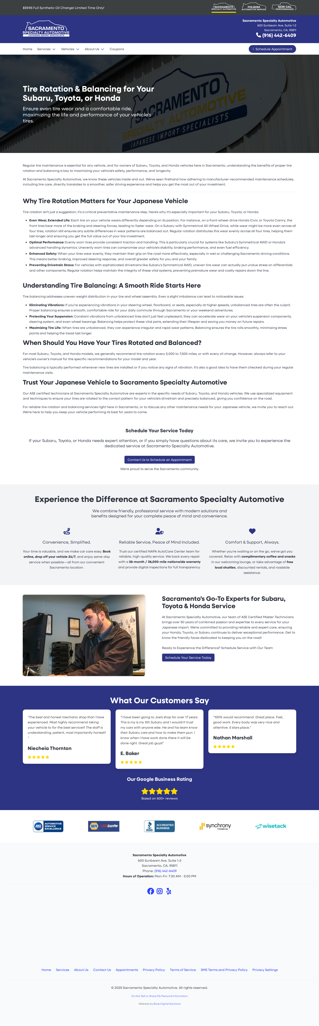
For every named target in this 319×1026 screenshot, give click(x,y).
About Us (92, 49)
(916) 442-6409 (279, 35)
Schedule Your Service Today (188, 657)
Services (43, 49)
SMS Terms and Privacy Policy (224, 969)
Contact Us (102, 969)
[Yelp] (168, 892)
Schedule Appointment (272, 49)
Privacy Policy (154, 969)
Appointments (127, 969)
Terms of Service (183, 969)
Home (27, 49)
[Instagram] (160, 892)
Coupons (117, 49)
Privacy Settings (265, 969)
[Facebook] (151, 892)
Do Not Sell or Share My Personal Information (159, 996)
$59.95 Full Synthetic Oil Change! (63, 7)
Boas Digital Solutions (167, 1003)
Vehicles (67, 49)
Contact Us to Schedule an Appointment (160, 459)
